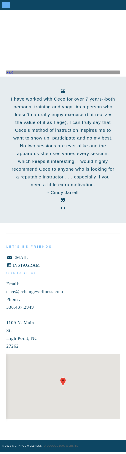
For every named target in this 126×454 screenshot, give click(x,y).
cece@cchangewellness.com (34, 291)
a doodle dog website (61, 445)
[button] (63, 382)
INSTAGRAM (23, 265)
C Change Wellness (63, 35)
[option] (63, 145)
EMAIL (17, 257)
